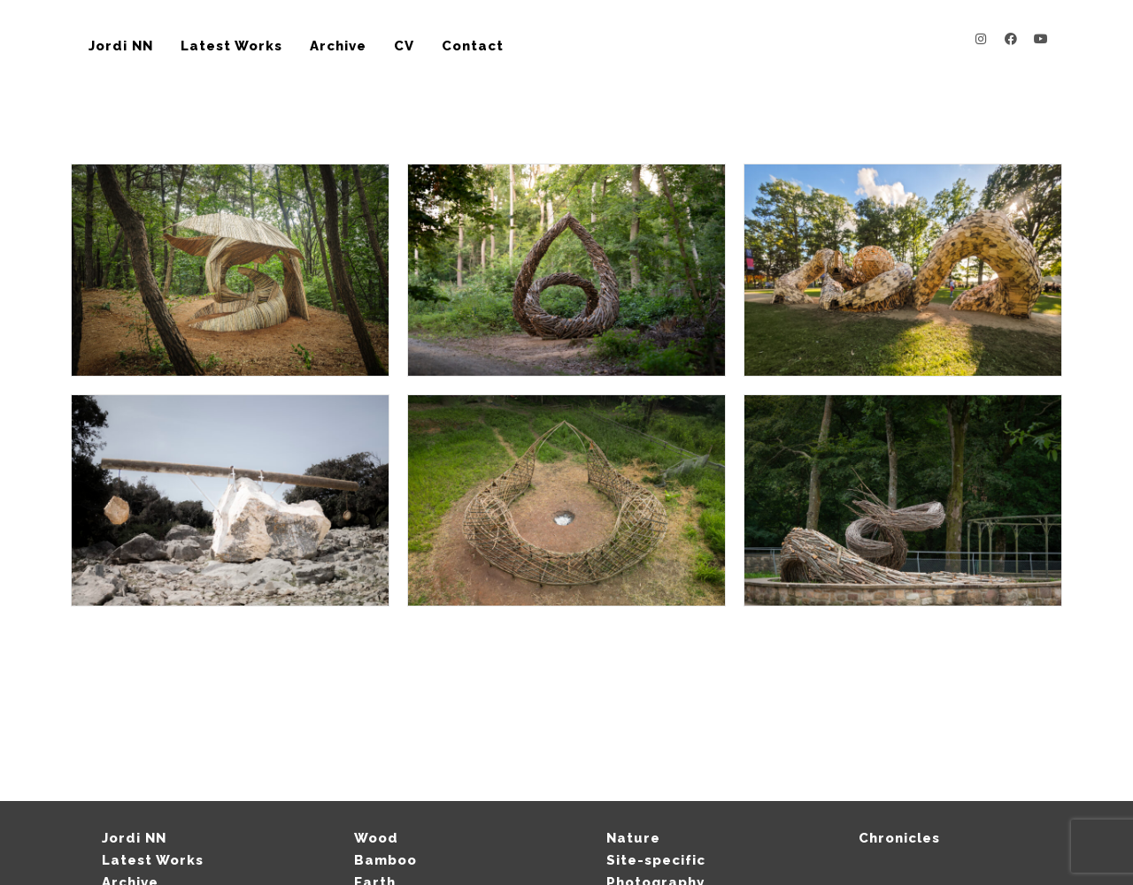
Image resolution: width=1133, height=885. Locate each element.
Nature (633, 838)
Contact (473, 46)
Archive (338, 46)
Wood (376, 838)
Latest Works (231, 46)
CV (404, 46)
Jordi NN (121, 46)
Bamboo (385, 860)
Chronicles (899, 838)
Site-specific (655, 860)
